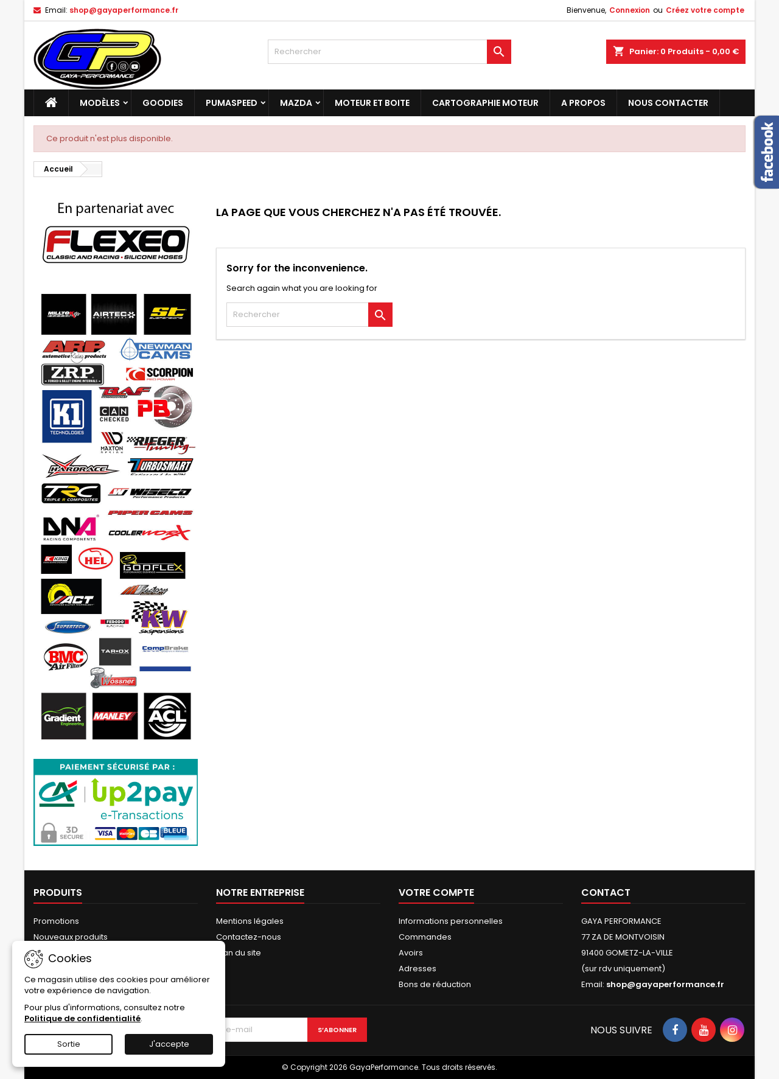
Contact (606, 892)
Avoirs (411, 953)
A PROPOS (583, 103)
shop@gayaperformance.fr (123, 10)
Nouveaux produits (70, 937)
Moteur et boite (372, 103)
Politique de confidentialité (82, 1018)
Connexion (629, 10)
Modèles (100, 103)
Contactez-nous (248, 937)
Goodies (162, 103)
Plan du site (238, 953)
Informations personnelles (451, 921)
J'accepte (169, 1044)
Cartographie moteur (485, 103)
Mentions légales (250, 921)
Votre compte (436, 892)
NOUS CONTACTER (668, 103)
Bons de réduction (435, 984)
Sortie (68, 1044)
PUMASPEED (231, 103)
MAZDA (296, 103)
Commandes (425, 937)
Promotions (56, 921)
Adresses (417, 968)
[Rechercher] (389, 52)
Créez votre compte (705, 10)
